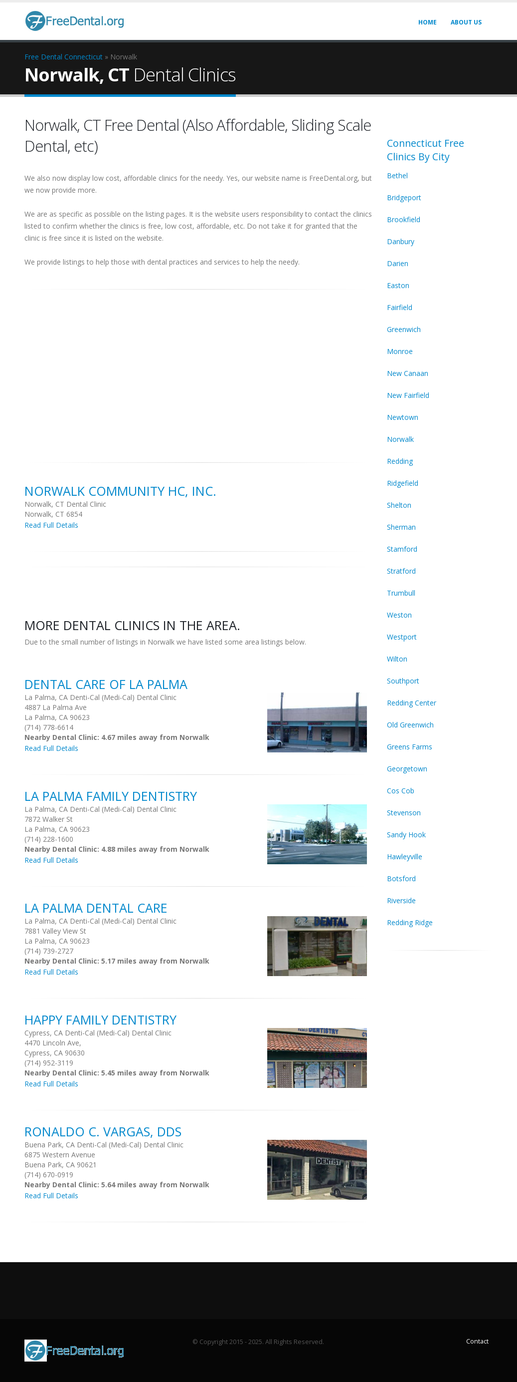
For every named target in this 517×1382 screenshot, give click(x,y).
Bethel (397, 175)
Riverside (401, 900)
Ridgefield (402, 483)
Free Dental (43, 56)
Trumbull (401, 593)
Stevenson (404, 812)
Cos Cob (400, 790)
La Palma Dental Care (96, 907)
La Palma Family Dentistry (110, 795)
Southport (403, 681)
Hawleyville (404, 856)
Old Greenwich (410, 724)
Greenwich (404, 329)
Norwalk (400, 439)
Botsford (401, 878)
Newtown (402, 417)
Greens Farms (409, 746)
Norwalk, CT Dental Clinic (65, 504)
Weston (399, 615)
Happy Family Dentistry (100, 1019)
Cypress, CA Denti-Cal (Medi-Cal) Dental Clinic (98, 1032)
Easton (398, 285)
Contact (477, 1341)
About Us (466, 22)
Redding (400, 461)
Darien (397, 263)
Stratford (401, 571)
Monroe (400, 351)
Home (427, 22)
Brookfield (403, 219)
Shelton (399, 505)
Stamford (402, 549)
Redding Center (411, 702)
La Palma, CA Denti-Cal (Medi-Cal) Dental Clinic (100, 697)
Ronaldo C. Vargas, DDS (102, 1131)
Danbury (400, 241)
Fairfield (399, 307)
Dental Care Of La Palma (105, 684)
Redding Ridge (410, 922)
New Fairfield (408, 395)
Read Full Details (51, 525)
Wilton (397, 659)
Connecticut (83, 56)
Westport (402, 637)
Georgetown (407, 768)
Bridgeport (404, 197)
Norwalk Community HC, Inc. (120, 490)
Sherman (401, 527)
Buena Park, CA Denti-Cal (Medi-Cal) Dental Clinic (103, 1144)
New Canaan (407, 373)
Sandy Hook (406, 834)
